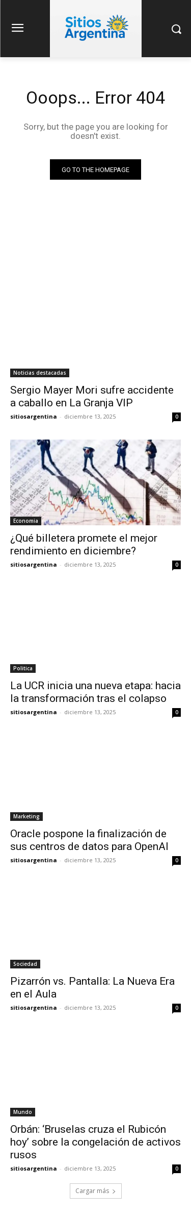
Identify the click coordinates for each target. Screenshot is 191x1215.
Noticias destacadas (39, 372)
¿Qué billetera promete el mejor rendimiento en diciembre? (83, 544)
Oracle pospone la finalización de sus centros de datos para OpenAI (89, 840)
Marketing (26, 816)
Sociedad (25, 963)
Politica (23, 668)
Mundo (22, 1111)
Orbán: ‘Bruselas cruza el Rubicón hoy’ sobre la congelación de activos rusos (95, 1142)
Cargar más (95, 1190)
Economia (25, 520)
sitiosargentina (33, 416)
